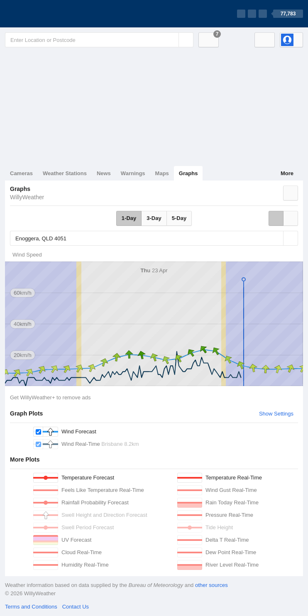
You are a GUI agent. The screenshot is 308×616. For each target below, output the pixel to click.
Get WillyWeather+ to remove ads (50, 397)
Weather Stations (65, 173)
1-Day (129, 218)
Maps (162, 173)
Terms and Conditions (31, 607)
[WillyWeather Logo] (44, 13)
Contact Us (75, 607)
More (287, 173)
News (104, 173)
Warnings (133, 173)
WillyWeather (27, 197)
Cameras (21, 173)
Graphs (188, 173)
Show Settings (276, 414)
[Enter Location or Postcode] (99, 39)
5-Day (179, 218)
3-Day (154, 218)
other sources (211, 585)
